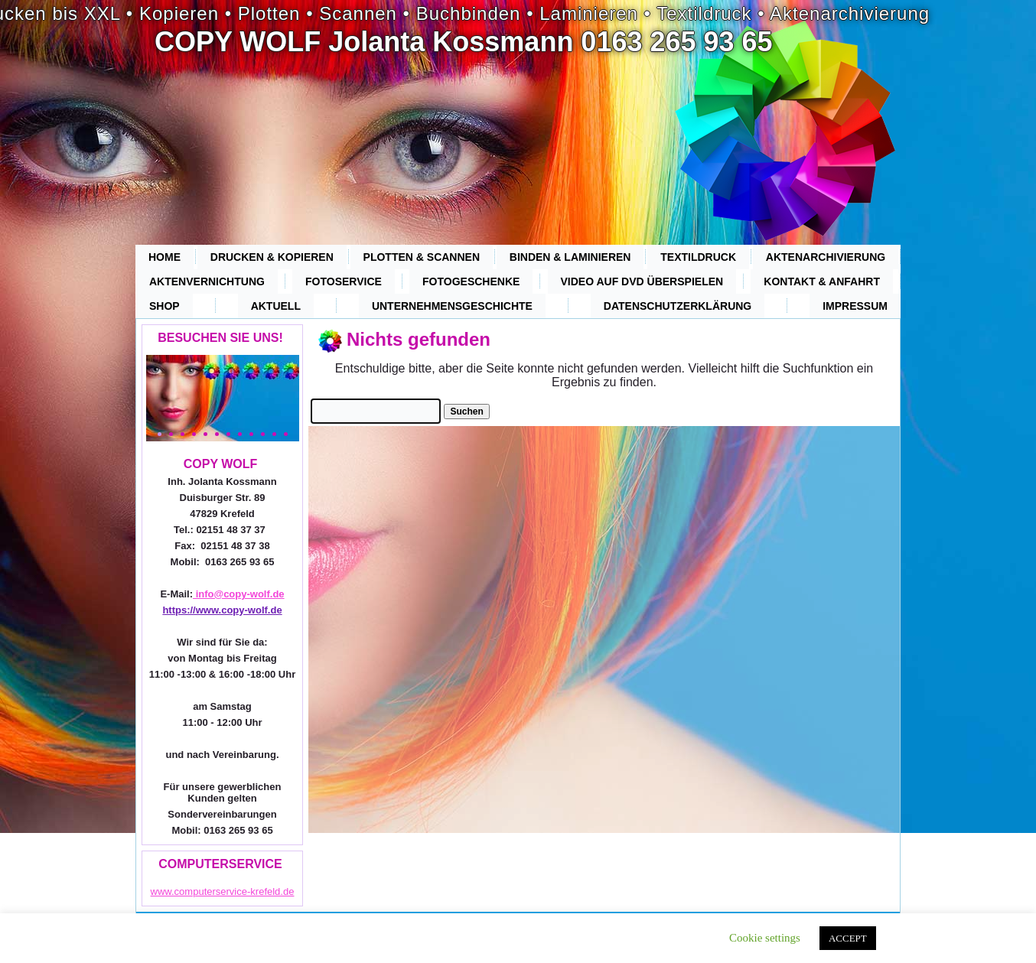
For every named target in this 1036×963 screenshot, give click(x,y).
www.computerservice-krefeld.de (223, 891)
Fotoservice (343, 281)
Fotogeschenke (471, 281)
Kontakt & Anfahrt (822, 281)
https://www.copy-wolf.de (222, 610)
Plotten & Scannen (421, 257)
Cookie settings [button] (764, 938)
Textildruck (698, 257)
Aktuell (276, 306)
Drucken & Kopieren (272, 257)
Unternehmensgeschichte (452, 306)
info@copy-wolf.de (239, 594)
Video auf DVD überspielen (642, 281)
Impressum (855, 306)
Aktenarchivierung (825, 257)
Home (164, 257)
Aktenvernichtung (207, 281)
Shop (164, 306)
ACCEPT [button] (848, 938)
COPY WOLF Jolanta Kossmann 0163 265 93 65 (464, 41)
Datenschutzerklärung (677, 306)
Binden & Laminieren (570, 257)
